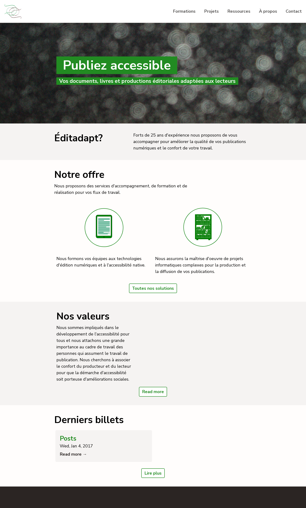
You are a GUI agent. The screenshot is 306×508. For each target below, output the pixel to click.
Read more (153, 392)
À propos (268, 11)
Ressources (238, 11)
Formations (184, 11)
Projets (211, 11)
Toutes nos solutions (153, 288)
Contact (294, 11)
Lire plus (153, 473)
